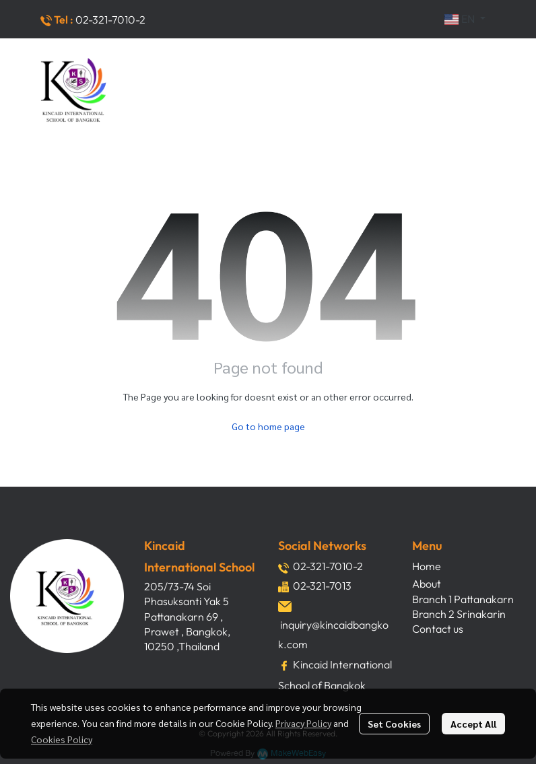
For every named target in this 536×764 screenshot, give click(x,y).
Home (426, 566)
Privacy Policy (303, 723)
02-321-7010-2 (110, 19)
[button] (464, 19)
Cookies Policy (61, 739)
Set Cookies (394, 724)
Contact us (437, 628)
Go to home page (268, 426)
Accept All (473, 724)
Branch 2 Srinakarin (459, 614)
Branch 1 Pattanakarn (463, 599)
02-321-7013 (322, 585)
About (426, 583)
